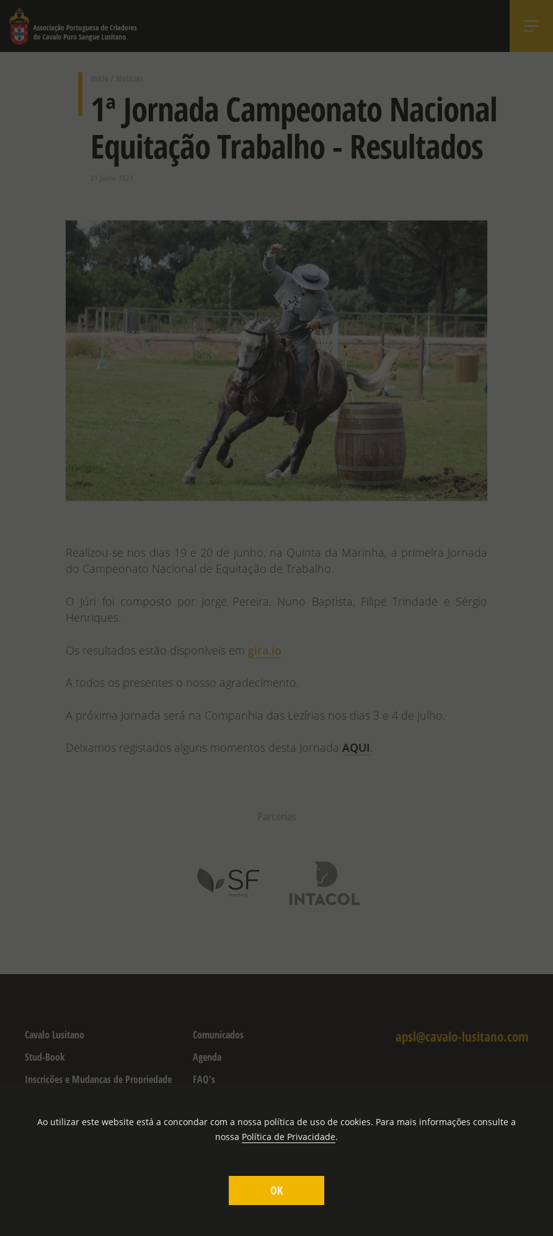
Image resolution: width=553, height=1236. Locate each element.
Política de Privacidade (288, 1136)
